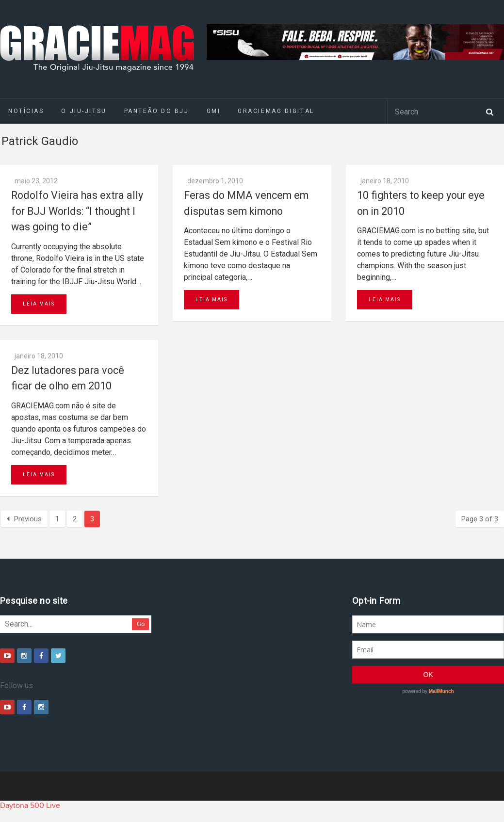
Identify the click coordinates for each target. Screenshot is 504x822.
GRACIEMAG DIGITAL (276, 111)
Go (141, 624)
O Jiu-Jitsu (83, 111)
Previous (24, 519)
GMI (214, 111)
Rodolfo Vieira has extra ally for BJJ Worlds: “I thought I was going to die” (77, 211)
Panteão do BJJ (156, 111)
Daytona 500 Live (30, 805)
